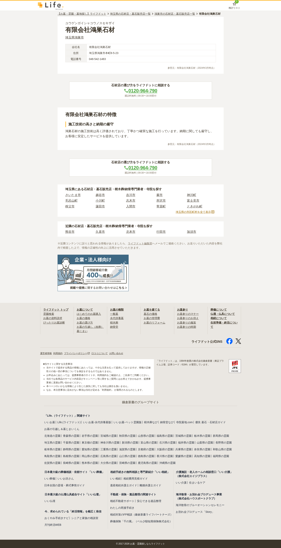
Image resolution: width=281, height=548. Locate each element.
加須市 (191, 231)
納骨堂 (114, 326)
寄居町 (161, 206)
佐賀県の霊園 (52, 463)
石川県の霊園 (167, 442)
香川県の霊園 (165, 456)
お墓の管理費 (152, 318)
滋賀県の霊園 (127, 449)
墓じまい (82, 331)
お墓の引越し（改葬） (90, 326)
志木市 (130, 200)
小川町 (100, 200)
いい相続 (115, 478)
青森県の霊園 (71, 435)
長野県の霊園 (224, 442)
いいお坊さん (66, 478)
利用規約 (58, 353)
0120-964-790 (140, 90)
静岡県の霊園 (71, 449)
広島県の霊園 (108, 456)
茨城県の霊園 (183, 435)
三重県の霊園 (108, 449)
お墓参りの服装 (186, 322)
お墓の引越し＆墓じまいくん (61, 429)
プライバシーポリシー (77, 353)
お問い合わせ (116, 353)
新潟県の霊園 (130, 442)
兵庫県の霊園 (183, 449)
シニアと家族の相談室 (84, 518)
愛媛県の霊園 (183, 456)
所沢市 (161, 200)
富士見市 (193, 200)
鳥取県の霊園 (52, 456)
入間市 (130, 206)
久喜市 (100, 231)
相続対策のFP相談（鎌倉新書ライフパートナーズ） (141, 514)
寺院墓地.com (184, 422)
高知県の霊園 (202, 456)
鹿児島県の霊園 (147, 463)
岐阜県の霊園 (52, 449)
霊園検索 (48, 313)
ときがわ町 (194, 206)
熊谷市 (70, 231)
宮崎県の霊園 (127, 463)
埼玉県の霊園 (52, 442)
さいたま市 (73, 195)
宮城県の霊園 (108, 435)
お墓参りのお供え (188, 318)
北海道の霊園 (52, 435)
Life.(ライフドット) (69, 422)
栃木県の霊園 (202, 435)
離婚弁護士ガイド (150, 485)
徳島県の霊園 (146, 456)
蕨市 (159, 195)
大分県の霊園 (108, 463)
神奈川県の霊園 (109, 442)
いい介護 (181, 482)
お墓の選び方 (85, 322)
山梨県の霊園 (205, 442)
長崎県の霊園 (71, 463)
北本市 (130, 231)
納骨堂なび (167, 422)
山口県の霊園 (127, 456)
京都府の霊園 (146, 449)
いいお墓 (49, 422)
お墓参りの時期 (186, 326)
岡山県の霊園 (90, 456)
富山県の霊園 (149, 442)
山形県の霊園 (146, 435)
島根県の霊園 (71, 456)
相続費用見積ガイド (135, 478)
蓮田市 (100, 206)
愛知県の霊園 (90, 449)
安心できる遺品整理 (149, 501)
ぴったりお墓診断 (54, 322)
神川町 (191, 195)
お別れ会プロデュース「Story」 (195, 511)
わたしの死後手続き (122, 507)
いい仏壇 (49, 501)
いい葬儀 (49, 478)
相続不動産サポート (122, 501)
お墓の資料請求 (52, 318)
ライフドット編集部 (140, 243)
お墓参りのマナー (188, 313)
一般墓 (114, 313)
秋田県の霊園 (127, 435)
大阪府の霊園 (165, 449)
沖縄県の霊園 (167, 463)
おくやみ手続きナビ (56, 518)
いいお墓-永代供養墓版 (97, 422)
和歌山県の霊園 (222, 449)
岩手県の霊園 (90, 435)
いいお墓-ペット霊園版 (128, 422)
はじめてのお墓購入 (89, 313)
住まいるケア (197, 482)
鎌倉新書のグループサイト (140, 402)
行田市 (161, 231)
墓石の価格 (150, 313)
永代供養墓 (117, 318)
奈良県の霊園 (202, 449)
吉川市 (130, 195)
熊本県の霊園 (90, 463)
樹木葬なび (151, 422)
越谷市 (100, 195)
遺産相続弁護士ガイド (123, 485)
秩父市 (70, 206)
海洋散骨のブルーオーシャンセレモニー (200, 505)
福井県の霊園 (186, 442)
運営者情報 (46, 353)
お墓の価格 (83, 318)
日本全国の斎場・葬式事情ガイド (64, 485)
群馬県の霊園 (221, 435)
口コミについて (100, 353)
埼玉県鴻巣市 (74, 37)
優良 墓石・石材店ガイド (210, 422)
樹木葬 (114, 322)
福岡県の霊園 (221, 456)
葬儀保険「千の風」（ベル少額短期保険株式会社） (141, 521)
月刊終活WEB (52, 524)
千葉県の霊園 (71, 442)
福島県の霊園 (165, 435)
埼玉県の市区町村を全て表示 (195, 212)
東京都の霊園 (90, 442)
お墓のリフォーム (154, 322)
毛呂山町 (71, 200)
